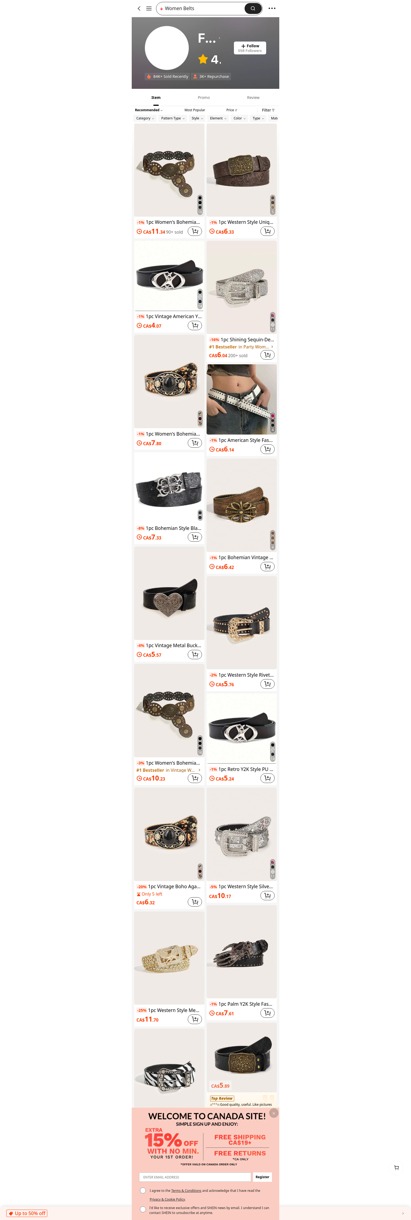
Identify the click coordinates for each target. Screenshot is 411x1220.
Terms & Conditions (186, 1190)
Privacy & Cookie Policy (167, 1199)
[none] (149, 76)
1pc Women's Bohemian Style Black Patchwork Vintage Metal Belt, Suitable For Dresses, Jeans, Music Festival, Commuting (169, 222)
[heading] (209, 38)
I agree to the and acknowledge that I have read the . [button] (205, 1195)
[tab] (155, 97)
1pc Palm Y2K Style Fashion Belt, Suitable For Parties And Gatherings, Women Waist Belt (242, 1004)
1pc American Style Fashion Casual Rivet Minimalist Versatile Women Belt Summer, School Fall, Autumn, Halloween (242, 440)
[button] (202, 8)
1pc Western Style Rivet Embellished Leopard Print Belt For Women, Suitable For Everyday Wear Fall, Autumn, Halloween (242, 675)
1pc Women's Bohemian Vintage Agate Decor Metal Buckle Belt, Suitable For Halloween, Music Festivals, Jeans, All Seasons (169, 434)
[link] (167, 48)
